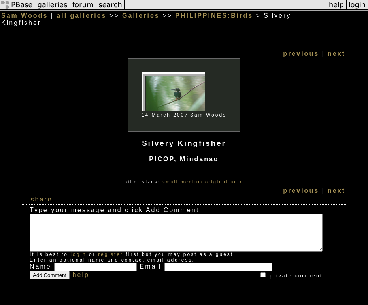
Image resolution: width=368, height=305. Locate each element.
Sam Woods (24, 15)
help (81, 274)
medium (202, 174)
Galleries (141, 15)
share (42, 192)
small (180, 174)
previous (321, 46)
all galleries (81, 15)
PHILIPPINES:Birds (214, 15)
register (110, 254)
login (78, 254)
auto (246, 174)
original (226, 174)
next (356, 46)
